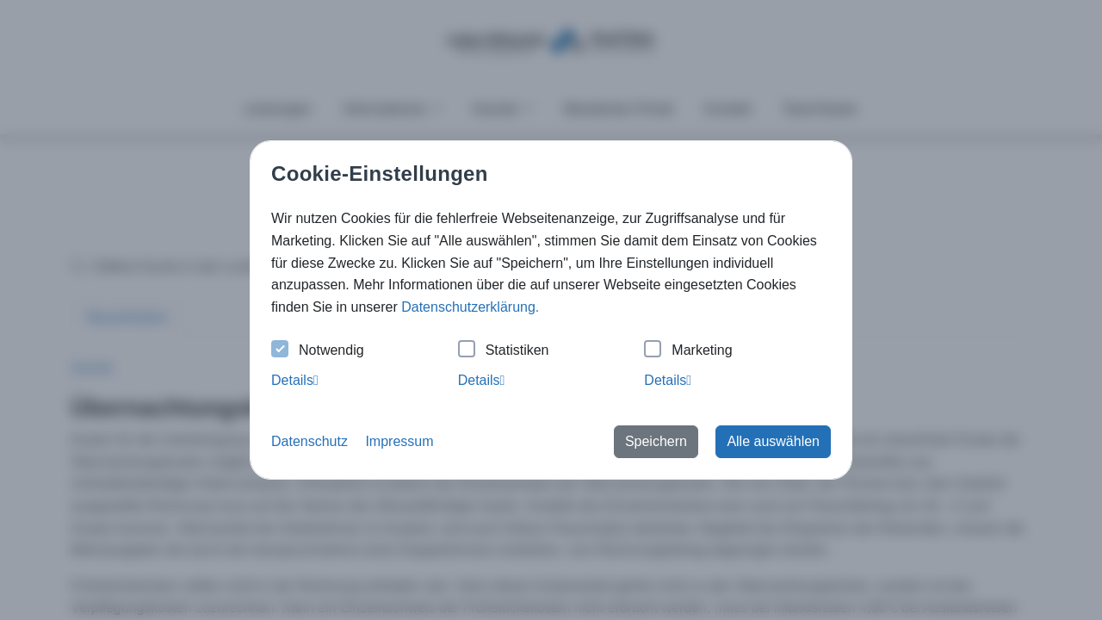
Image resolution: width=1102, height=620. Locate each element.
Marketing (688, 351)
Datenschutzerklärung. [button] (470, 307)
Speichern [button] (656, 441)
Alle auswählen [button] (773, 441)
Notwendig (317, 351)
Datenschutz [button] (309, 441)
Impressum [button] (399, 441)
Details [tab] (295, 380)
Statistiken (503, 351)
